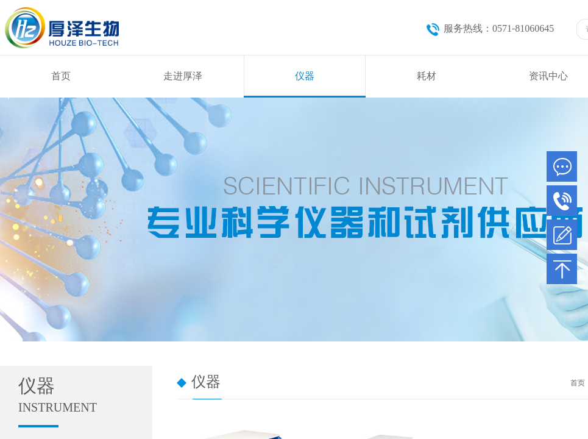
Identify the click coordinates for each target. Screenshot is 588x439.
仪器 (304, 76)
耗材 (426, 76)
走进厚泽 (182, 76)
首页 (61, 76)
